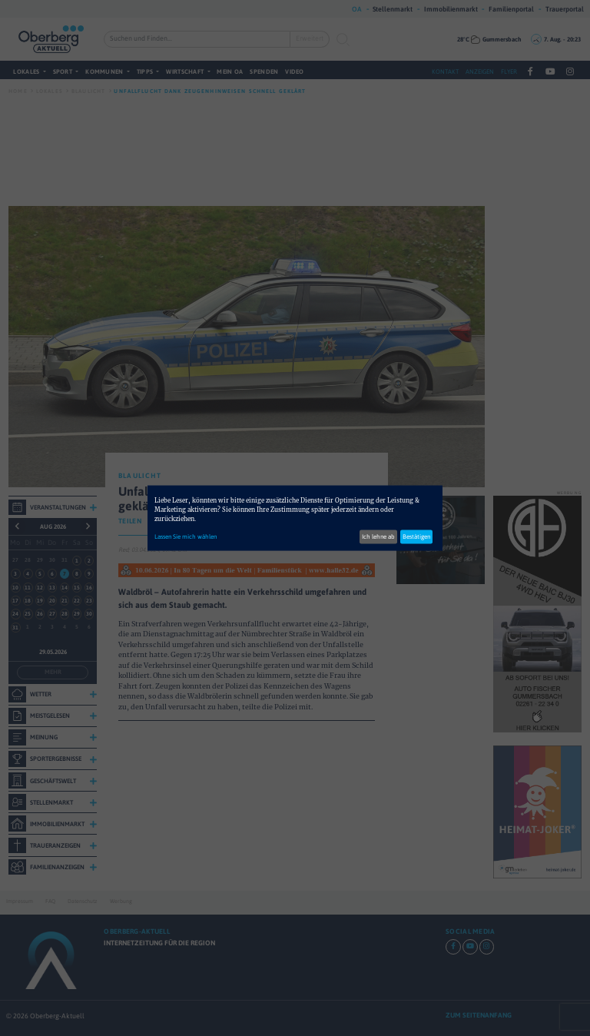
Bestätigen (416, 536)
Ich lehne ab (378, 536)
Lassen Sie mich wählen (185, 536)
